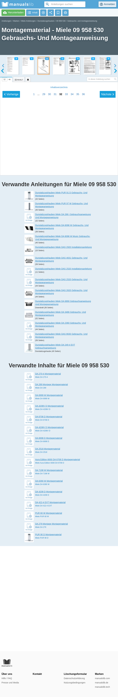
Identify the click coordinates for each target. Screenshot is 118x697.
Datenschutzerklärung (74, 678)
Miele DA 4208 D (42, 600)
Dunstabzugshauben (45, 21)
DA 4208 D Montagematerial (48, 597)
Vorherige (11, 260)
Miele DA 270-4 (41, 482)
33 (66, 260)
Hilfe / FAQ (7, 678)
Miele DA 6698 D (42, 547)
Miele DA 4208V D (42, 514)
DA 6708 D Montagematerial (48, 522)
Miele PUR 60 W (42, 622)
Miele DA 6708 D (42, 525)
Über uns (7, 674)
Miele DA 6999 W (42, 504)
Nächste (107, 260)
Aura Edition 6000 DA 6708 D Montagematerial (57, 564)
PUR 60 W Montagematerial (48, 618)
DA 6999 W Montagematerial (49, 500)
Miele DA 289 (40, 493)
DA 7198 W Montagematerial (49, 575)
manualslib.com (102, 678)
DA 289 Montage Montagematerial (51, 489)
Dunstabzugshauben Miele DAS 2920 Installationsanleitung (63, 352)
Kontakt (37, 674)
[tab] (6, 79)
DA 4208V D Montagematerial (49, 511)
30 (49, 260)
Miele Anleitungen (28, 21)
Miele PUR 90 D (41, 643)
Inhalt (58, 253)
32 (60, 260)
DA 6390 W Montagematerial (49, 586)
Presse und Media (10, 682)
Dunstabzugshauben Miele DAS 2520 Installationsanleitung (63, 374)
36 (83, 260)
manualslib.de (101, 682)
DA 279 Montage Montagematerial (51, 629)
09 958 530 (60, 21)
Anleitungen (6, 21)
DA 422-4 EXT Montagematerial (50, 607)
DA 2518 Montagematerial (47, 554)
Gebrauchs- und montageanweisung (82, 21)
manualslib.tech (102, 687)
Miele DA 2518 (41, 557)
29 (43, 260)
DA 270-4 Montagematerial (48, 479)
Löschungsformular (75, 674)
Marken (16, 21)
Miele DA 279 (40, 632)
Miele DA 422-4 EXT (43, 611)
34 (72, 260)
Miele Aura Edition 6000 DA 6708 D (49, 568)
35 (77, 260)
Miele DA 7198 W (42, 579)
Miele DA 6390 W (42, 589)
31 (55, 260)
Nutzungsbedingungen (74, 682)
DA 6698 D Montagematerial (48, 543)
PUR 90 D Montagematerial (48, 640)
